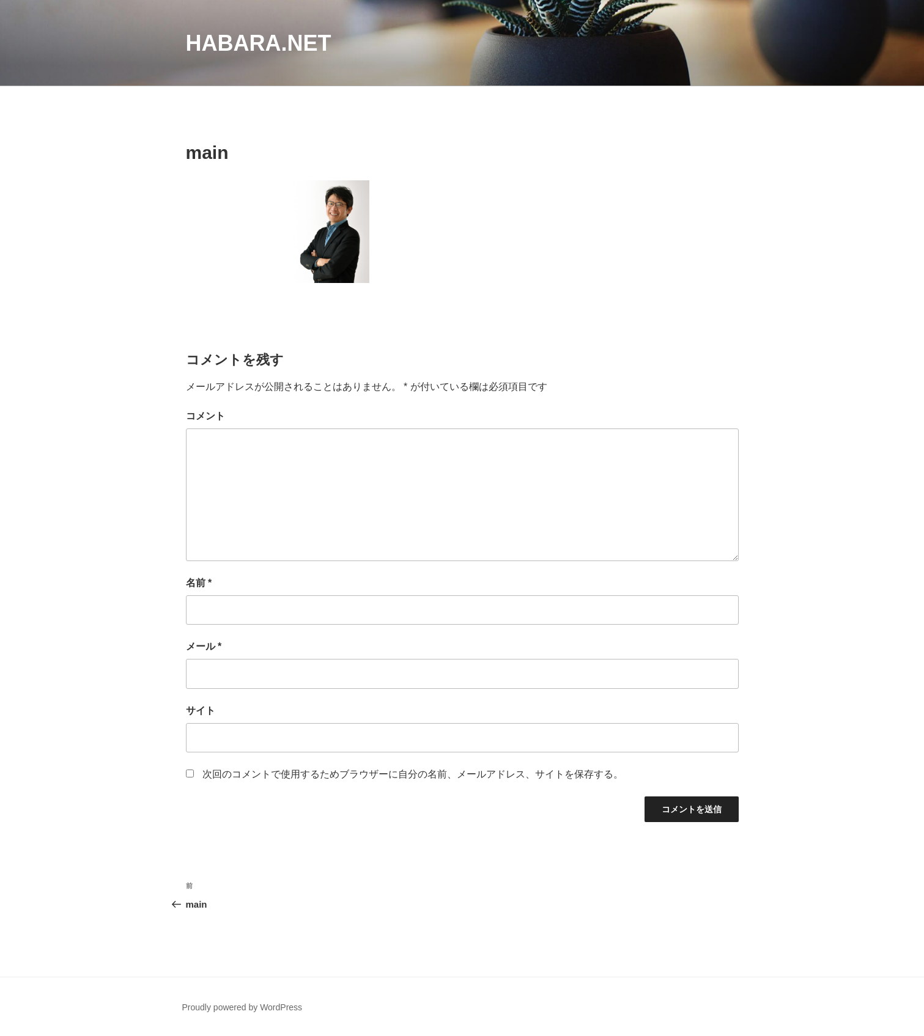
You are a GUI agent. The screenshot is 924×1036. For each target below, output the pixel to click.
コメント (205, 416)
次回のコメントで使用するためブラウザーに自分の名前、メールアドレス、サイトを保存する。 (412, 774)
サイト (200, 710)
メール (204, 646)
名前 (199, 583)
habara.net (258, 43)
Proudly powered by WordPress (242, 1007)
